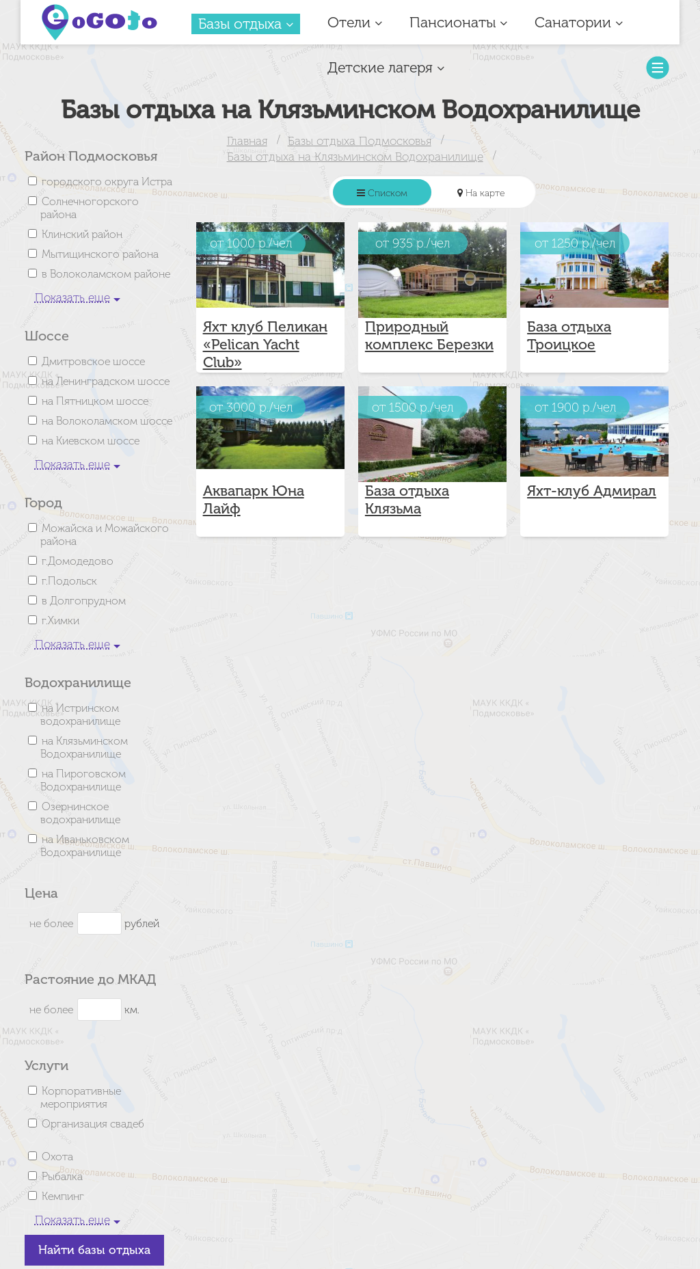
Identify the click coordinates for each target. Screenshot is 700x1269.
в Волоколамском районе (106, 273)
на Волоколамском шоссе (107, 420)
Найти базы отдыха (94, 1250)
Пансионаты (458, 22)
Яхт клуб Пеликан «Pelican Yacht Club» (265, 344)
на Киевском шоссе (90, 440)
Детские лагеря (385, 68)
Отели (354, 22)
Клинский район (82, 234)
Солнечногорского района (89, 208)
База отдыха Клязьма (407, 500)
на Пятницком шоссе (95, 401)
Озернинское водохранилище (80, 813)
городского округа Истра (107, 181)
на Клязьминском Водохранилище (84, 747)
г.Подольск (69, 580)
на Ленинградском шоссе (106, 381)
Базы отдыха (245, 24)
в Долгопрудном (84, 600)
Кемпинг (63, 1196)
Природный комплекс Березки (429, 335)
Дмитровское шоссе (93, 361)
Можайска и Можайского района (104, 535)
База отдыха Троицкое (569, 335)
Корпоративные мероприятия (80, 1097)
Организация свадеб (93, 1123)
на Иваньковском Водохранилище (84, 846)
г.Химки (60, 620)
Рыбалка (62, 1176)
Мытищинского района (100, 254)
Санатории (579, 22)
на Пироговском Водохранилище (83, 780)
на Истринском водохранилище (80, 714)
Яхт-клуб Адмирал (591, 491)
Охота (57, 1156)
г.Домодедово (77, 561)
